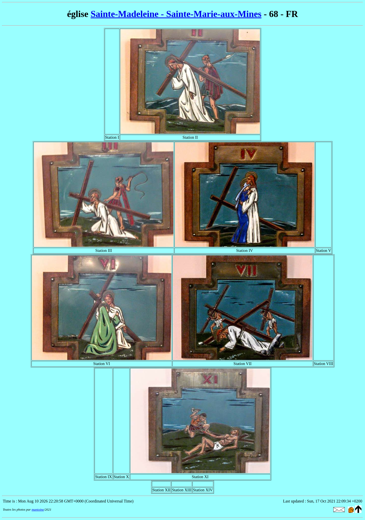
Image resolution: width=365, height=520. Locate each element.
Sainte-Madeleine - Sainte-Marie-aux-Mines (176, 14)
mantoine (38, 509)
